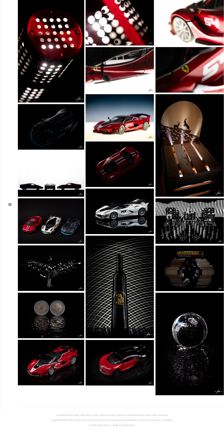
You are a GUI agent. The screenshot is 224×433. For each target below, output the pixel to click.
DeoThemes (128, 425)
